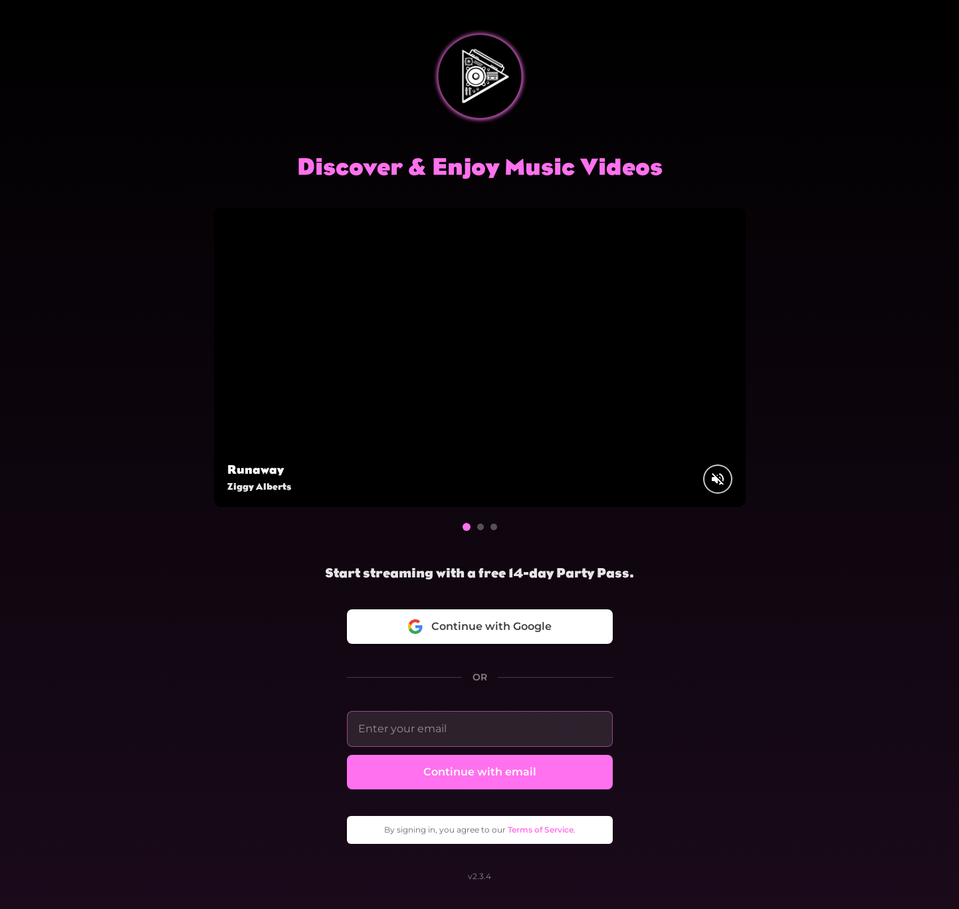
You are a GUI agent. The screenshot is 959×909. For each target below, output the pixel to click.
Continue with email (479, 771)
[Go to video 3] (493, 527)
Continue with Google (479, 627)
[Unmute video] (717, 479)
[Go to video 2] (480, 527)
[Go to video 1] (467, 527)
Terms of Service (541, 830)
